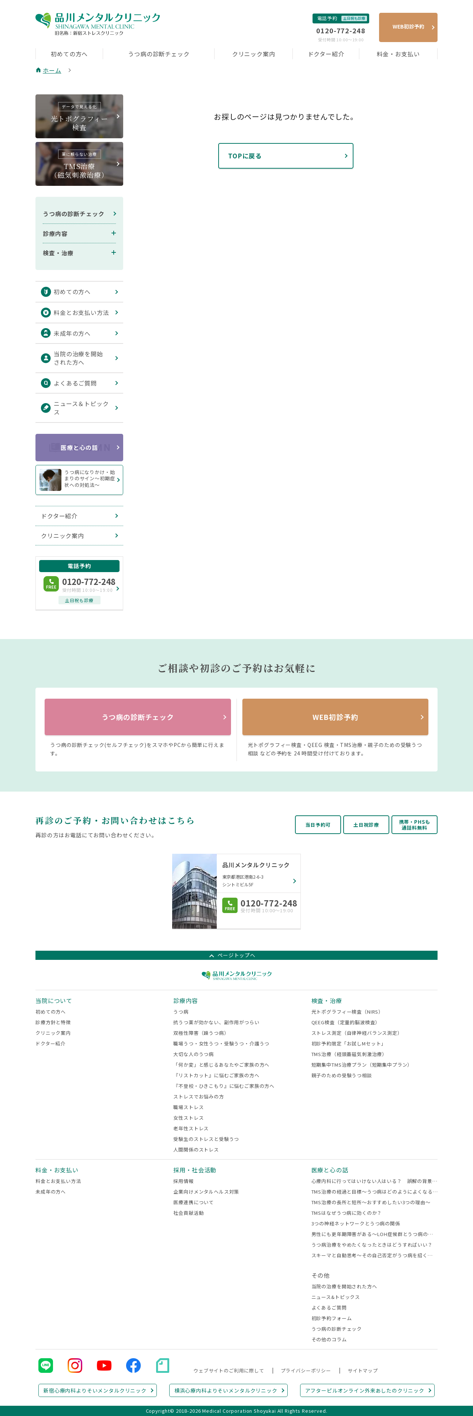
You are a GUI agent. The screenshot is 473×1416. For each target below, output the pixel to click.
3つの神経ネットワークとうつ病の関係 (355, 1223)
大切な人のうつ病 (193, 1054)
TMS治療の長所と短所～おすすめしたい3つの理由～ (371, 1202)
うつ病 (181, 1011)
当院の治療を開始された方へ (78, 358)
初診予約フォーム (331, 1318)
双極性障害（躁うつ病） (201, 1032)
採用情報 (183, 1181)
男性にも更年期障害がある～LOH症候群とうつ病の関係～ (374, 1234)
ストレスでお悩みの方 (198, 1096)
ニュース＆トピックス (81, 407)
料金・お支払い (398, 53)
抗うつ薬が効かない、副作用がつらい (216, 1022)
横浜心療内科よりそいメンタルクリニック (225, 1390)
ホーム (52, 70)
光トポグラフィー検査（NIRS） (347, 1011)
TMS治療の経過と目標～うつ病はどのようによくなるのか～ (374, 1191)
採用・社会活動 (194, 1170)
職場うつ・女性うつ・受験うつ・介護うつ (221, 1043)
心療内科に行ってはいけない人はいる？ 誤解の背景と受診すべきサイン (374, 1181)
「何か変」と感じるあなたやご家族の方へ (221, 1064)
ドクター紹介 (326, 53)
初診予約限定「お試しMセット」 (348, 1043)
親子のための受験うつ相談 (341, 1075)
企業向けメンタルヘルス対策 (206, 1191)
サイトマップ (363, 1370)
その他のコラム (329, 1339)
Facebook (133, 1365)
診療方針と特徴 (53, 1022)
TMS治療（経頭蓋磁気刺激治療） (349, 1054)
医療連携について (193, 1202)
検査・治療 (58, 252)
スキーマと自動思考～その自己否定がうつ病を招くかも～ (374, 1255)
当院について (53, 1000)
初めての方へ (69, 53)
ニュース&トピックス (335, 1296)
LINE (45, 1365)
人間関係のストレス (196, 1149)
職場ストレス (188, 1107)
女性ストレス (188, 1117)
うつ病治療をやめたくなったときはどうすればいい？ (372, 1244)
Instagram (75, 1365)
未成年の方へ (72, 333)
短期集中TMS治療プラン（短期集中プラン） (362, 1064)
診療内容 (55, 233)
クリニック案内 (253, 53)
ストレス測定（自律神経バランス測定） (356, 1032)
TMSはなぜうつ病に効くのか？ (346, 1212)
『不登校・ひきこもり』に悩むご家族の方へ (224, 1085)
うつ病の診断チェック (158, 53)
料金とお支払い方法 (81, 312)
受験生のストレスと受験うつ (206, 1138)
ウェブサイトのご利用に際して (228, 1370)
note (162, 1365)
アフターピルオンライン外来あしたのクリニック (364, 1390)
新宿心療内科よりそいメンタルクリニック (95, 1390)
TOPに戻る (245, 155)
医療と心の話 (79, 447)
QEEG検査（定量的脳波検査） (346, 1022)
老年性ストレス (191, 1128)
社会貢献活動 (188, 1212)
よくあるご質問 (75, 383)
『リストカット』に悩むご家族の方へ (216, 1075)
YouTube (104, 1365)
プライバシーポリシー (306, 1370)
